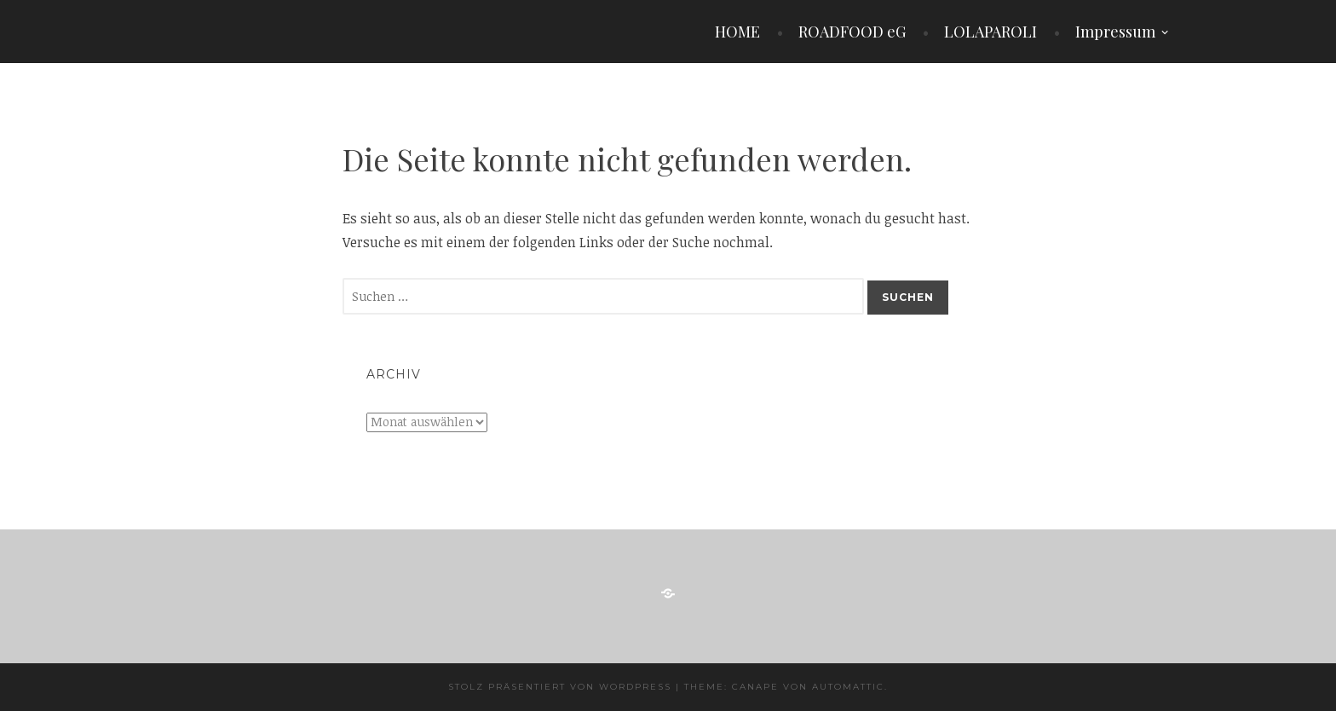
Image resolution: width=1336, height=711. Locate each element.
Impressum (1115, 31)
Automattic (848, 686)
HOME (737, 31)
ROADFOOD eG (852, 31)
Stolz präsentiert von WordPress (559, 686)
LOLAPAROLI (990, 31)
